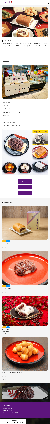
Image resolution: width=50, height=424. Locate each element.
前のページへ (25, 181)
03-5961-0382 (9, 410)
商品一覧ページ (5, 379)
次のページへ (25, 193)
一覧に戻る (25, 187)
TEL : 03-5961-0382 (13, 420)
